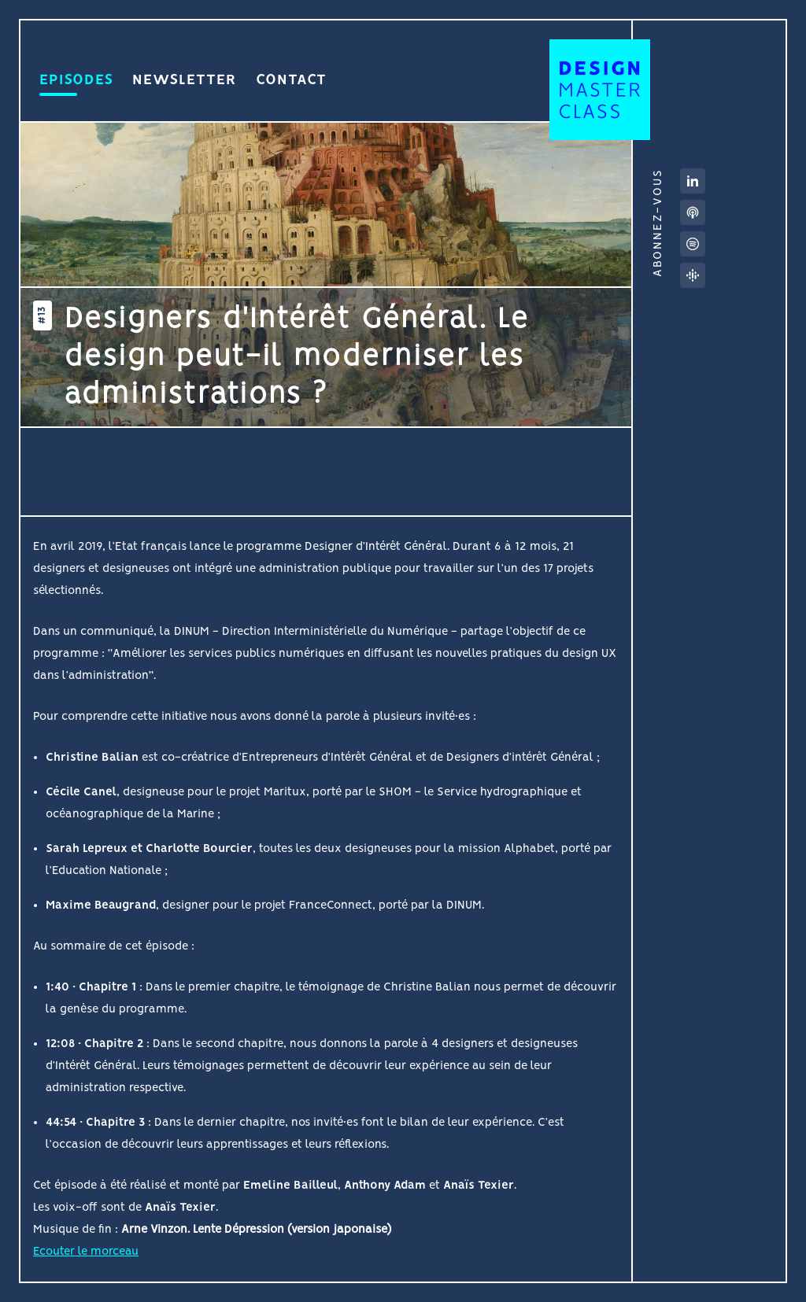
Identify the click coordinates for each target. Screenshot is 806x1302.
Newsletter (184, 84)
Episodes (76, 84)
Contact (291, 84)
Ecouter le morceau (86, 1251)
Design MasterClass (599, 89)
